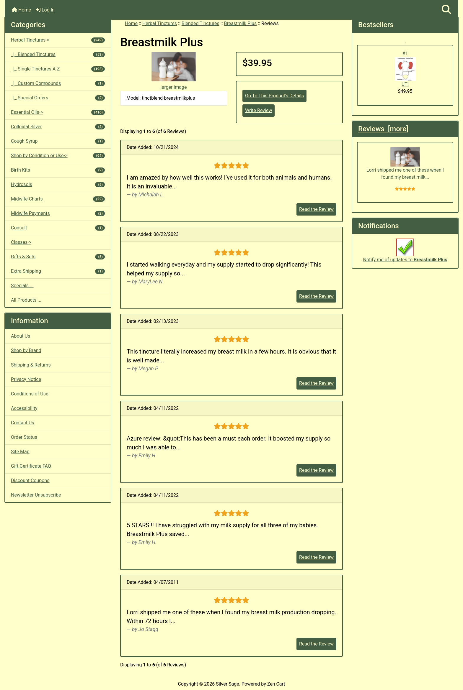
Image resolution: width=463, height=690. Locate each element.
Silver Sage (227, 684)
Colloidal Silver (58, 126)
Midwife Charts (58, 199)
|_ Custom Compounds (58, 83)
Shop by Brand (26, 350)
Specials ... (22, 285)
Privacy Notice (26, 379)
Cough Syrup (58, 141)
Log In (45, 10)
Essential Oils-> (58, 112)
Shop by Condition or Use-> (58, 155)
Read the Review (316, 209)
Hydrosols (58, 184)
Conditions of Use (29, 394)
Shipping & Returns (31, 365)
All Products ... (26, 300)
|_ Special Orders (58, 98)
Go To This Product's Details (274, 95)
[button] (446, 9)
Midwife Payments (58, 213)
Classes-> (21, 242)
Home (21, 10)
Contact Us (22, 423)
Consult (58, 228)
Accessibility (24, 408)
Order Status (24, 437)
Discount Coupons (30, 480)
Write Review (258, 110)
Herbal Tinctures (159, 23)
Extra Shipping (58, 271)
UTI (405, 72)
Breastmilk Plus (240, 23)
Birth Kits (58, 170)
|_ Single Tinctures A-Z (58, 69)
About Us (20, 336)
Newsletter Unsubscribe (36, 495)
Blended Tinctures (200, 23)
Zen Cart (276, 684)
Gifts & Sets (58, 256)
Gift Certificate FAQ (31, 466)
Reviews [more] (383, 129)
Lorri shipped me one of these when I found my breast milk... (405, 163)
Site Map (20, 451)
